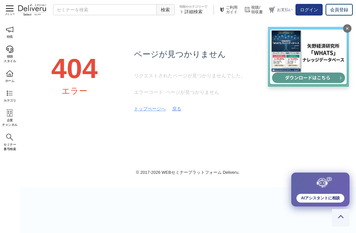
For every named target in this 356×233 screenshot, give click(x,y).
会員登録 (339, 9)
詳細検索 (191, 11)
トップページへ (150, 108)
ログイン (309, 9)
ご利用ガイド (228, 9)
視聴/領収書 (253, 9)
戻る (176, 108)
